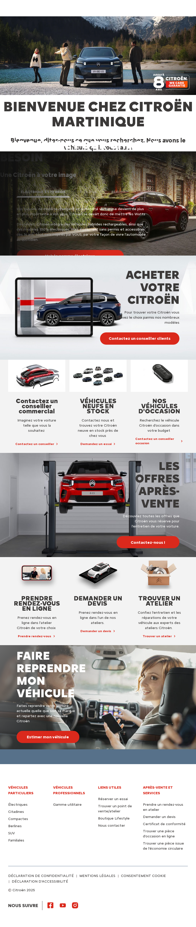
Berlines (15, 826)
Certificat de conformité (164, 824)
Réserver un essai (113, 799)
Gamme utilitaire (67, 804)
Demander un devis (159, 817)
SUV (11, 833)
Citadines (16, 812)
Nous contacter (111, 825)
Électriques (18, 804)
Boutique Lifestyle (114, 818)
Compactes (18, 819)
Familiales (16, 840)
